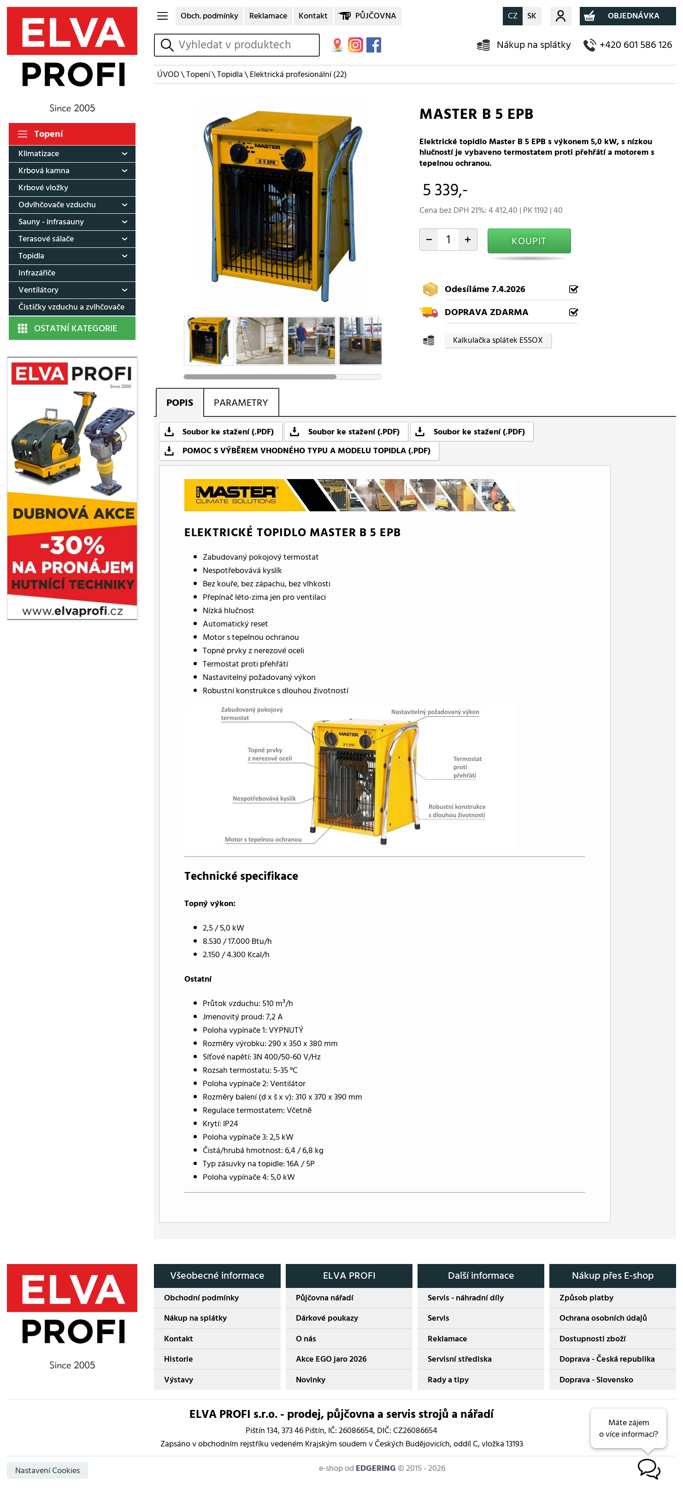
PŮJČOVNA (375, 16)
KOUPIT (529, 241)
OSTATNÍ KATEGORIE (75, 328)
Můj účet (560, 16)
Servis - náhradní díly (466, 1298)
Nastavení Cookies (47, 1470)
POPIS (179, 403)
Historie (178, 1359)
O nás (306, 1339)
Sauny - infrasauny (51, 221)
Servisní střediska (460, 1359)
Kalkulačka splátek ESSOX (498, 340)
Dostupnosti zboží (592, 1339)
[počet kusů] (448, 239)
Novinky (310, 1380)
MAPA (337, 44)
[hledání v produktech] (247, 45)
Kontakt (313, 16)
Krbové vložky (43, 187)
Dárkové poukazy (327, 1318)
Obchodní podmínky (201, 1298)
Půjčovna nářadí (324, 1298)
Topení (48, 134)
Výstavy (178, 1380)
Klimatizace (38, 153)
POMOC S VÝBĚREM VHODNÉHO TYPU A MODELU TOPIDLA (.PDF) (306, 450)
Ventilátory (38, 290)
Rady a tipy (448, 1380)
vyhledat (169, 45)
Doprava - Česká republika (607, 1359)
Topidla (31, 256)
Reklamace (268, 16)
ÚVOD (168, 74)
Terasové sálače (46, 239)
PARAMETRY (241, 403)
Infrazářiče (36, 273)
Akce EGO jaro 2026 (331, 1359)
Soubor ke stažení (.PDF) (228, 432)
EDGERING (376, 1468)
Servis (438, 1318)
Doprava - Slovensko (596, 1380)
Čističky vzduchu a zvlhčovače (71, 307)
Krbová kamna (44, 170)
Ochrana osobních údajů (603, 1318)
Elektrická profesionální (298, 74)
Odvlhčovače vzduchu (57, 204)
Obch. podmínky (209, 16)
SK (531, 16)
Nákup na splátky (534, 45)
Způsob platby (586, 1298)
